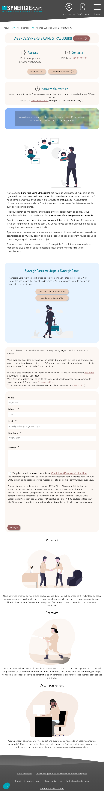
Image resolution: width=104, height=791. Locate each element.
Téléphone (13, 433)
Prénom (12, 409)
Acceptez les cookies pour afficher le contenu (52, 120)
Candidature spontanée (52, 298)
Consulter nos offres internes (52, 291)
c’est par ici (77, 385)
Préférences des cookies (52, 788)
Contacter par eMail (62, 71)
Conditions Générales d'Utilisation (69, 473)
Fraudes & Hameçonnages (28, 781)
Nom (10, 397)
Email (11, 421)
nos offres (89, 372)
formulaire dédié (46, 382)
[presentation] (30, 515)
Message (12, 447)
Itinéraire (36, 71)
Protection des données (77, 781)
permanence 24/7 (39, 100)
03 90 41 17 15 (80, 58)
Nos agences (23, 27)
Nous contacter (24, 773)
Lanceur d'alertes (53, 781)
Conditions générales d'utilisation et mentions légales (61, 773)
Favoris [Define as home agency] (81, 38)
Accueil (7, 27)
